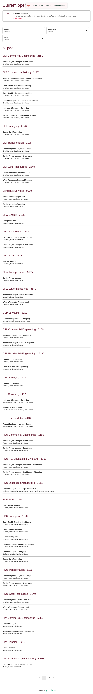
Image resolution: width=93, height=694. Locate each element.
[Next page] (53, 678)
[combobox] (48, 31)
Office (6, 37)
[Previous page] (39, 678)
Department (52, 29)
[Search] (24, 32)
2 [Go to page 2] (49, 678)
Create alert (17, 18)
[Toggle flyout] (86, 30)
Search (6, 29)
